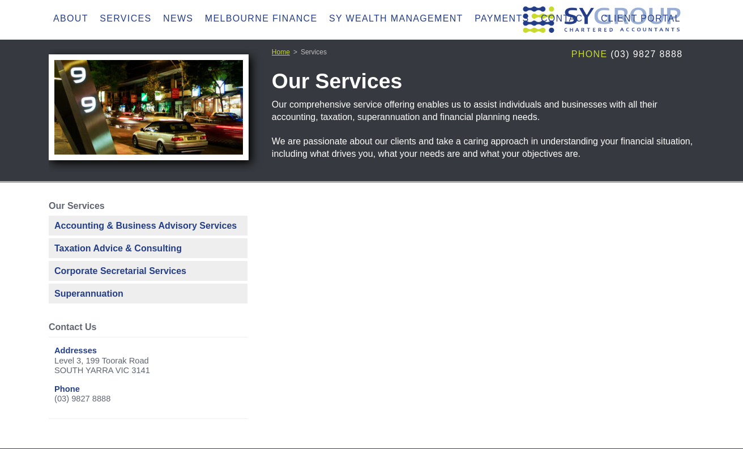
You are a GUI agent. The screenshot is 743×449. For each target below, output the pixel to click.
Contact (565, 18)
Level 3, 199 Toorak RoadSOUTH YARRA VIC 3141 (102, 365)
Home (281, 52)
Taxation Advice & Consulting (118, 248)
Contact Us (72, 327)
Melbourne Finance (261, 18)
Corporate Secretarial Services (120, 271)
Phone (589, 54)
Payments (502, 18)
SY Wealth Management (396, 18)
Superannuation (88, 293)
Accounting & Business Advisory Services (145, 225)
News (178, 18)
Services (125, 18)
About (70, 18)
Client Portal (641, 18)
